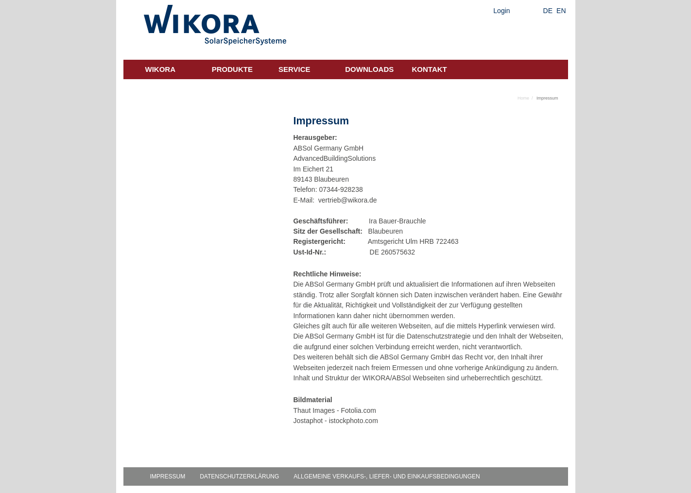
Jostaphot (308, 421)
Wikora (160, 69)
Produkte (232, 69)
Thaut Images (314, 410)
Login (501, 11)
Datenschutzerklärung (239, 476)
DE (548, 11)
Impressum (168, 476)
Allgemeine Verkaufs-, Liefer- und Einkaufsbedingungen (387, 476)
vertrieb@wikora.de (347, 200)
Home (523, 98)
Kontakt (429, 69)
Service (294, 69)
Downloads (369, 69)
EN (561, 11)
